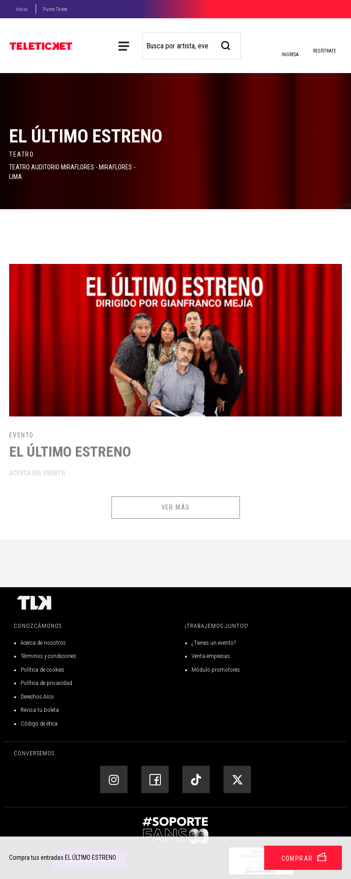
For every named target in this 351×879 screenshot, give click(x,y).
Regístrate (324, 50)
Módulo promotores (215, 669)
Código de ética (39, 723)
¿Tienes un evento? (213, 642)
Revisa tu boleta (40, 709)
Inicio (21, 9)
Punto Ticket (55, 9)
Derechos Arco (37, 696)
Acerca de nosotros (43, 642)
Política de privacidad (46, 682)
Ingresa (290, 47)
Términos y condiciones (48, 656)
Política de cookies (42, 669)
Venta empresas (210, 656)
